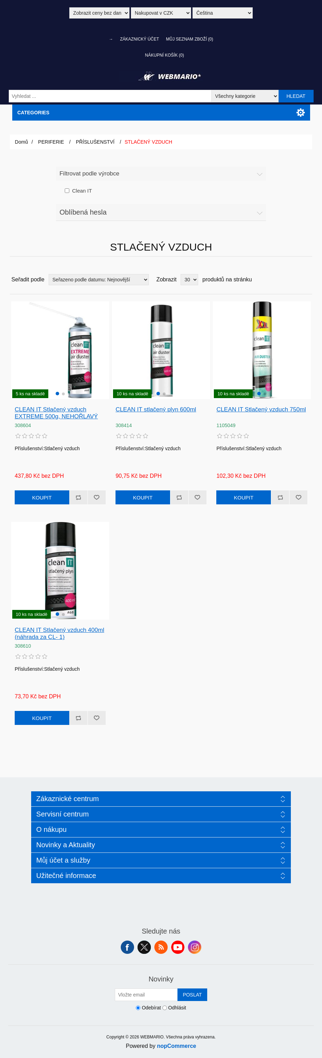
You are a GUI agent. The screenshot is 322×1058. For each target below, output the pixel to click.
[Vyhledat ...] (110, 96)
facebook (127, 947)
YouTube (177, 947)
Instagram (194, 947)
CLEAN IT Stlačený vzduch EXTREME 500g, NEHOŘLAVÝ (56, 413)
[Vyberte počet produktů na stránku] (189, 279)
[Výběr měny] (161, 13)
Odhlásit (177, 1007)
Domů (21, 142)
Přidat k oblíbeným (97, 497)
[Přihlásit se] (146, 994)
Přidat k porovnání (78, 497)
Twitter (144, 947)
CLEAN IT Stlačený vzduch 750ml (261, 409)
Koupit (42, 498)
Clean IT (82, 191)
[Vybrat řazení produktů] (99, 279)
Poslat (192, 995)
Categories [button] (34, 112)
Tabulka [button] (293, 279)
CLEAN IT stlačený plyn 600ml (155, 409)
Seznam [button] (306, 279)
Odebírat (151, 1007)
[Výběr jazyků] (222, 13)
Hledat (295, 96)
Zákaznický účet (139, 39)
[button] (57, 393)
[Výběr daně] (99, 13)
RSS (161, 947)
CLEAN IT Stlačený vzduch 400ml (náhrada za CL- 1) (59, 633)
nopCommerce (176, 1046)
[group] (60, 350)
